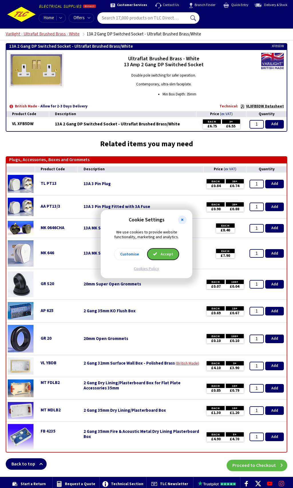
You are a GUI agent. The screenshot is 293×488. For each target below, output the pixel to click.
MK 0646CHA (52, 228)
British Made (187, 363)
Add (274, 124)
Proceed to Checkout (259, 464)
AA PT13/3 (50, 206)
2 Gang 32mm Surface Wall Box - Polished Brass (129, 363)
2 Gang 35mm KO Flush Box (110, 311)
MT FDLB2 (50, 383)
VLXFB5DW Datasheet (262, 106)
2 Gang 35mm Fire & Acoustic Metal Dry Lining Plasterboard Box (141, 434)
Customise (129, 254)
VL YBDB (48, 363)
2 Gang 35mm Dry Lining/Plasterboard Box (125, 410)
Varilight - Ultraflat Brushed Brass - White (43, 34)
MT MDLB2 (51, 410)
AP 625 (47, 311)
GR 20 (46, 338)
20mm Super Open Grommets (112, 284)
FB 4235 (48, 431)
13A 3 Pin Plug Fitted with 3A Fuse (117, 206)
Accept (163, 254)
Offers (82, 18)
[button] (182, 220)
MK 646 (47, 253)
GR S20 (47, 284)
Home (48, 18)
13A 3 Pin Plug (97, 184)
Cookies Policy (146, 268)
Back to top (29, 464)
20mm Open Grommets (106, 338)
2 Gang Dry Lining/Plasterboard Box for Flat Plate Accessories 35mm (132, 386)
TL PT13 (49, 184)
